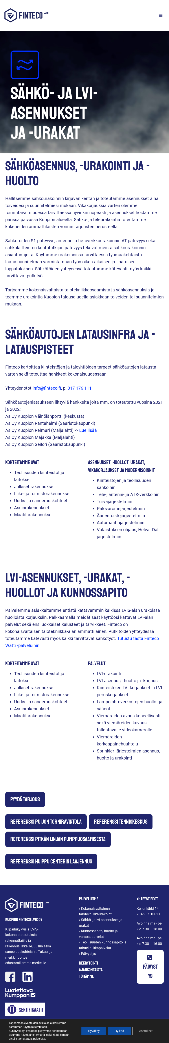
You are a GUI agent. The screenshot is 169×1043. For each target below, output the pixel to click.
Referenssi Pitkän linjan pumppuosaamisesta (58, 839)
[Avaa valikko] (160, 15)
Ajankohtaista (91, 969)
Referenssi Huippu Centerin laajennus (51, 861)
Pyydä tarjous (25, 799)
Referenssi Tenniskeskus (120, 821)
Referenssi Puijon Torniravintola (46, 821)
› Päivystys (87, 954)
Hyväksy (94, 1031)
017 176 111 (80, 388)
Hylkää (119, 1031)
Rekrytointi (88, 963)
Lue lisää (88, 430)
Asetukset (146, 1031)
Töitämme (86, 976)
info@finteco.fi (47, 388)
